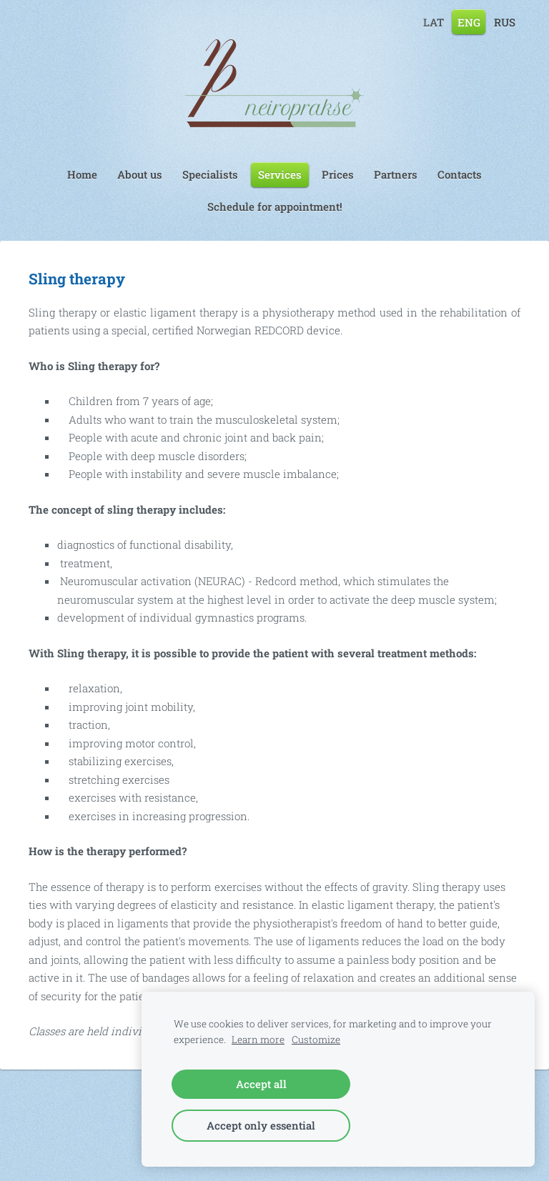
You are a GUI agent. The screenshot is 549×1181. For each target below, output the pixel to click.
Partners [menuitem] (395, 174)
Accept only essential (261, 1125)
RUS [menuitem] (504, 21)
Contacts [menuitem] (459, 174)
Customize (316, 1039)
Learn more (258, 1039)
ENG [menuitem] (469, 21)
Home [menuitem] (82, 174)
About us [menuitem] (139, 174)
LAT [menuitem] (433, 21)
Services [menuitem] (280, 174)
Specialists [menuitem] (210, 174)
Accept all (261, 1084)
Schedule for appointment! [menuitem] (274, 206)
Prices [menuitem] (338, 174)
